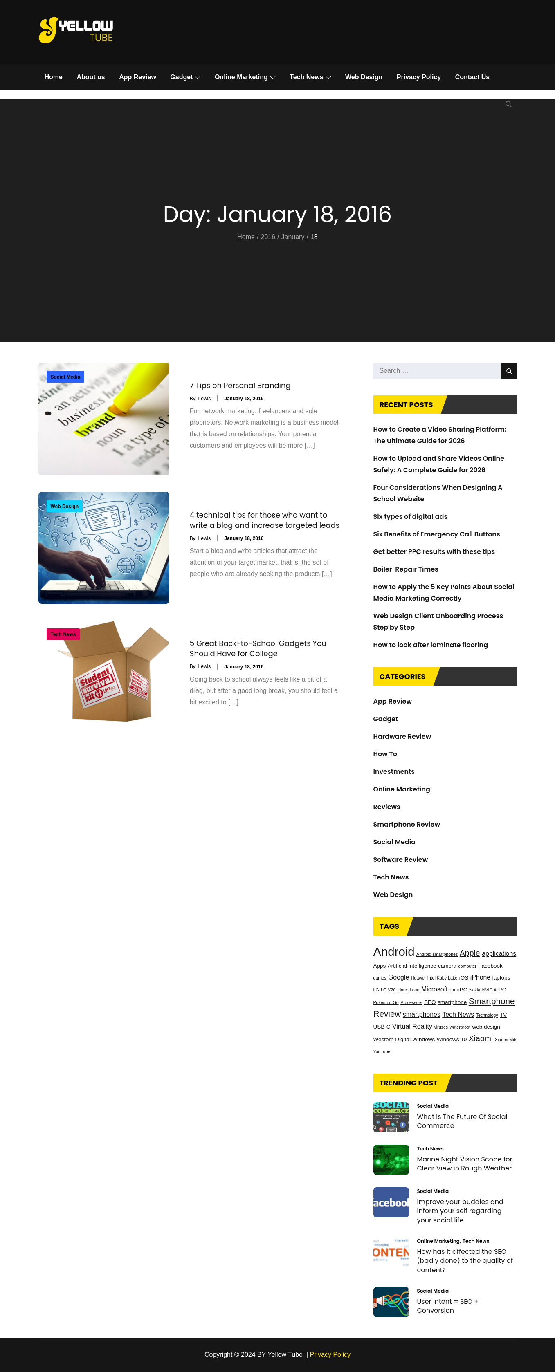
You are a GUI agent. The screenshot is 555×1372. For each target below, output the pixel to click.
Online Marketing (245, 77)
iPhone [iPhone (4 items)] (480, 977)
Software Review (400, 859)
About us (90, 77)
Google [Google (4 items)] (398, 977)
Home (54, 77)
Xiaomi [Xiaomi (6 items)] (481, 1038)
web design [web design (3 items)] (486, 1027)
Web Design (363, 77)
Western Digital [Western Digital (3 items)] (392, 1039)
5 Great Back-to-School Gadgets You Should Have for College (258, 648)
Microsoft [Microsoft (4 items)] (434, 989)
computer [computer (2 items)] (467, 966)
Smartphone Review (406, 824)
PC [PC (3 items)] (502, 989)
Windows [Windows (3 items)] (423, 1039)
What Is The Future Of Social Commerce (462, 1121)
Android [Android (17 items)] (394, 951)
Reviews (386, 807)
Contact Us (472, 77)
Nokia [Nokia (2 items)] (474, 989)
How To (385, 754)
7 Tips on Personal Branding (240, 385)
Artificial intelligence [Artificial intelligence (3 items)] (412, 966)
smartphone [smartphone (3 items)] (452, 1002)
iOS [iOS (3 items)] (464, 978)
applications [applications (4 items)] (499, 953)
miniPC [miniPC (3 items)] (458, 989)
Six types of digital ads (410, 516)
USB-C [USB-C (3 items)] (382, 1027)
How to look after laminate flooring (430, 645)
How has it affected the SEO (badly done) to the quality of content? (465, 1261)
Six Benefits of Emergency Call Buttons (436, 534)
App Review (137, 77)
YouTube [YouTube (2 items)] (382, 1051)
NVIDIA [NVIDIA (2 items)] (489, 989)
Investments (394, 771)
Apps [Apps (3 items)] (379, 966)
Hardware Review (402, 736)
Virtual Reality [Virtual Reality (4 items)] (412, 1026)
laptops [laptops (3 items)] (501, 978)
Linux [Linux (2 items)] (403, 989)
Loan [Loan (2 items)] (415, 989)
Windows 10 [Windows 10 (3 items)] (452, 1039)
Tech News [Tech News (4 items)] (458, 1014)
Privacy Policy (419, 77)
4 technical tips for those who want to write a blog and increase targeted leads (264, 519)
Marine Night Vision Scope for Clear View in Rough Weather (464, 1164)
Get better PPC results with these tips (434, 551)
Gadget (185, 77)
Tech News (310, 77)
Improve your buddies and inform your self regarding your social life (460, 1211)
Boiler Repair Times (405, 569)
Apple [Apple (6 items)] (470, 952)
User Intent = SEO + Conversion (448, 1306)
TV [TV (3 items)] (503, 1015)
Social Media (66, 377)
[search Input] (445, 371)
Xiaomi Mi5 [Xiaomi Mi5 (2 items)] (506, 1039)
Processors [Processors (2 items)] (411, 1002)
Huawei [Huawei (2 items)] (418, 977)
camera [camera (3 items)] (447, 966)
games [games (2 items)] (379, 977)
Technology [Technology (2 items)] (487, 1015)
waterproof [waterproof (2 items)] (460, 1027)
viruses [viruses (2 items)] (441, 1027)
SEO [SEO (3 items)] (430, 1002)
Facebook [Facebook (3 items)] (490, 966)
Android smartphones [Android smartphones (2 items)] (437, 954)
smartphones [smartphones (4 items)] (421, 1014)
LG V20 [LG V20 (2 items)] (388, 989)
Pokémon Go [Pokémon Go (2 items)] (386, 1002)
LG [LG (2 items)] (376, 989)
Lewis (204, 398)
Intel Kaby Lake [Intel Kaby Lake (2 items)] (442, 977)
